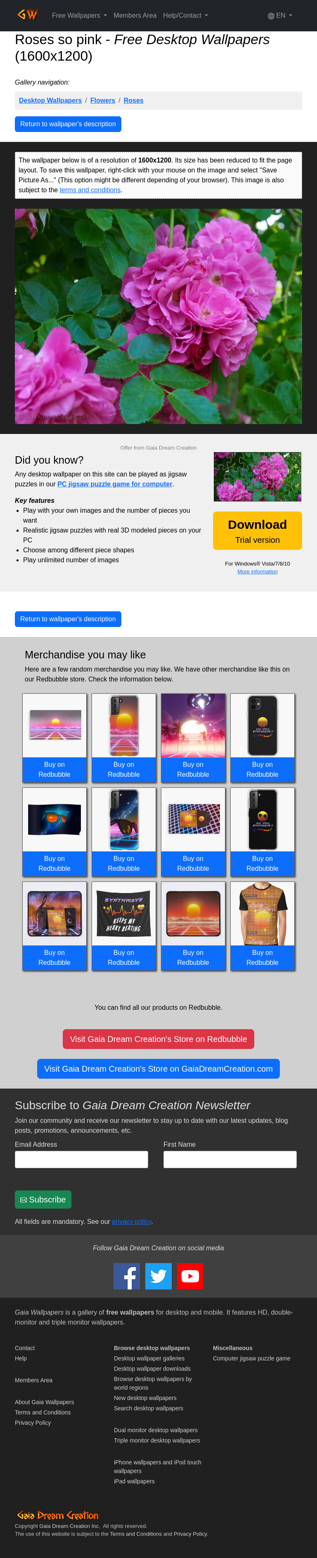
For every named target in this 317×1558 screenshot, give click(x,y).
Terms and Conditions (43, 1412)
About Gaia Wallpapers (44, 1402)
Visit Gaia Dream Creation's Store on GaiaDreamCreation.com (158, 1068)
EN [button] (277, 15)
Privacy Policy (33, 1422)
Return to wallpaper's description (68, 123)
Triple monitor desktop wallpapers (157, 1440)
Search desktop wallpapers (148, 1408)
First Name (179, 1144)
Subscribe (43, 1199)
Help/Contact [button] (183, 15)
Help (21, 1358)
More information (257, 571)
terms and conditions (90, 189)
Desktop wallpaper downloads (152, 1368)
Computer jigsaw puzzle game (252, 1358)
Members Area (135, 15)
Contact (25, 1348)
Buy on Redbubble (54, 769)
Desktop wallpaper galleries (149, 1358)
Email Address (36, 1144)
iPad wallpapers (134, 1481)
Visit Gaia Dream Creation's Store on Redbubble (158, 1039)
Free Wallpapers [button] (77, 15)
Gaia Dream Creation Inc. (69, 1526)
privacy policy (131, 1221)
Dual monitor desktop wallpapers (156, 1430)
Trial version (257, 531)
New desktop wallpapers (145, 1398)
